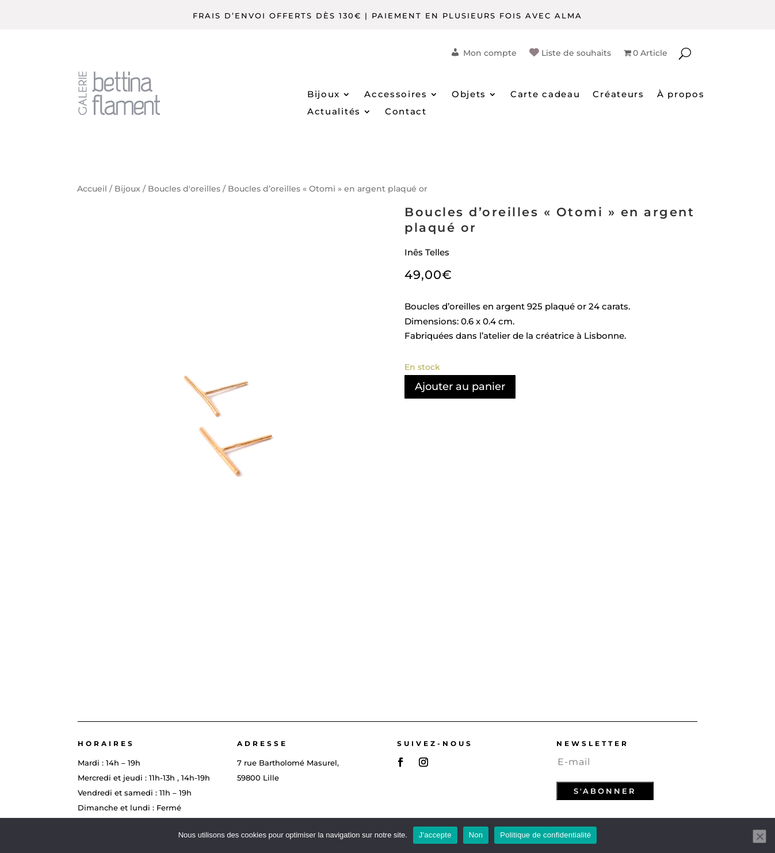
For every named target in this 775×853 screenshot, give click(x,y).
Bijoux (323, 95)
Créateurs (618, 95)
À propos (681, 95)
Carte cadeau (545, 95)
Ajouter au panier (460, 386)
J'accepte (435, 835)
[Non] (759, 836)
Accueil (92, 188)
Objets (469, 95)
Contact (406, 112)
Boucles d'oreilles (184, 188)
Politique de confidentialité (545, 835)
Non (476, 835)
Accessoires (395, 95)
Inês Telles (426, 252)
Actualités (334, 112)
